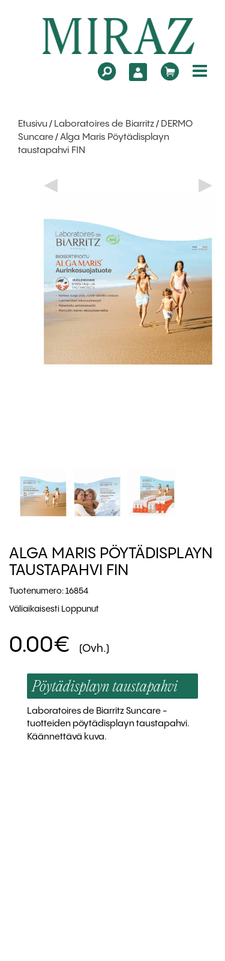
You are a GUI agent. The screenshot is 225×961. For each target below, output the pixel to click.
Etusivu (32, 124)
